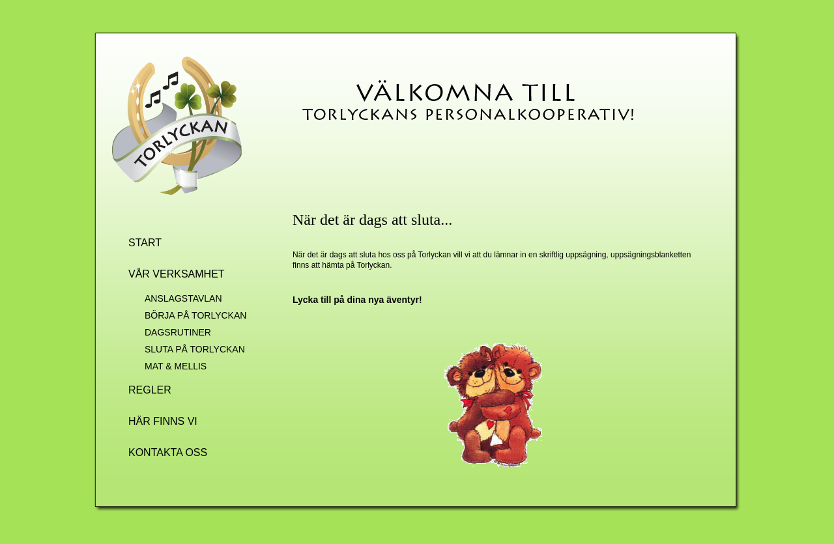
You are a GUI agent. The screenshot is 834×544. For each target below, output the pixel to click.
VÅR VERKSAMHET (176, 273)
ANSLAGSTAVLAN (183, 298)
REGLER (149, 389)
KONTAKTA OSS (167, 452)
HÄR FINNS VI (162, 421)
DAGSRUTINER (178, 332)
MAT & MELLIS (176, 366)
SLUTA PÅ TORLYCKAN (195, 349)
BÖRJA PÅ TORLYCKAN (195, 315)
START (145, 242)
